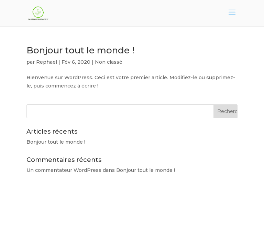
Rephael (46, 62)
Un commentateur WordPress (63, 170)
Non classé (108, 62)
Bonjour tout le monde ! (80, 50)
